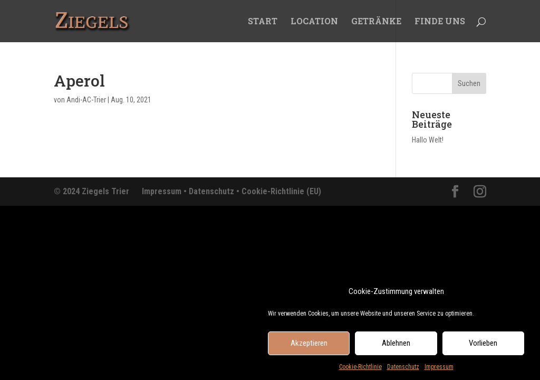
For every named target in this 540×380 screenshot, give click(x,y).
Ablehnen (396, 347)
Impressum (439, 371)
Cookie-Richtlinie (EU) (281, 191)
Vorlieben (483, 347)
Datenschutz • (215, 191)
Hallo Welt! (427, 140)
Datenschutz (403, 371)
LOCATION (314, 21)
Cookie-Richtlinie (360, 371)
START (262, 21)
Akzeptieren (309, 347)
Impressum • (165, 191)
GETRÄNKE (376, 21)
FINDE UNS (439, 21)
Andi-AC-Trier (86, 100)
